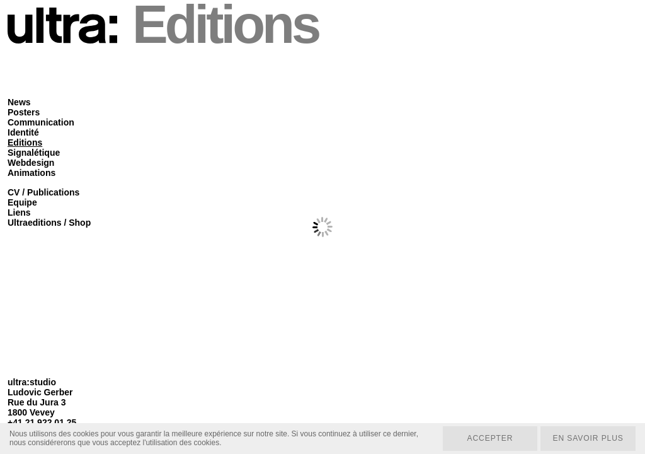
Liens (19, 212)
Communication (41, 122)
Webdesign (31, 163)
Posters (24, 112)
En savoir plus (587, 438)
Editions (25, 142)
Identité (23, 132)
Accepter (488, 438)
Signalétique (34, 153)
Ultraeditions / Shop (49, 223)
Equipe (22, 202)
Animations (31, 173)
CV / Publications (43, 192)
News (19, 102)
